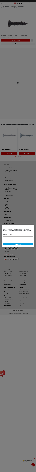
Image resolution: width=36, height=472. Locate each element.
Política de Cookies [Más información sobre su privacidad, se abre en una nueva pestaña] (9, 234)
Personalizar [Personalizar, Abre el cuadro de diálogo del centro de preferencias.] (18, 237)
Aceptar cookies (18, 244)
